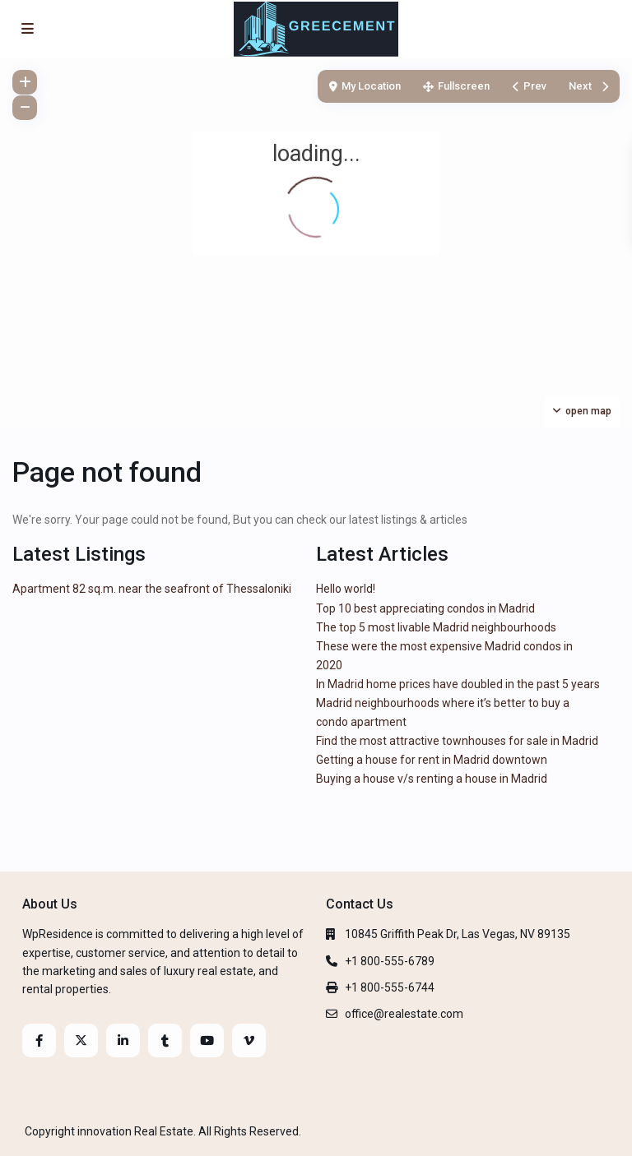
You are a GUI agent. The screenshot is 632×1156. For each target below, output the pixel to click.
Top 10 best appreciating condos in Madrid (425, 608)
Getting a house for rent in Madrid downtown (431, 759)
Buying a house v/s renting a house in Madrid (431, 778)
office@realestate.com (404, 1013)
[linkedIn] (123, 1040)
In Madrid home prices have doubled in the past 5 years (458, 684)
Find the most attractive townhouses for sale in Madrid (457, 740)
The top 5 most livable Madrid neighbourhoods (436, 627)
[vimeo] (249, 1040)
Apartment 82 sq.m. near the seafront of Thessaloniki (151, 588)
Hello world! (345, 588)
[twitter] (81, 1040)
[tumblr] (165, 1040)
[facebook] (39, 1040)
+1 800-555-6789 (389, 961)
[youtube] (207, 1040)
